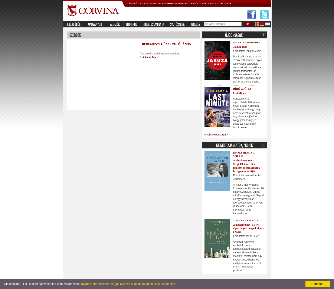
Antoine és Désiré (149, 57)
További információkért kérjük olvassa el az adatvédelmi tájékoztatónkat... (129, 284)
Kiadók (195, 3)
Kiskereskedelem (153, 3)
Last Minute (240, 93)
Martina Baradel (247, 42)
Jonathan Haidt (245, 220)
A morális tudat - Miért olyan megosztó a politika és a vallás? (248, 228)
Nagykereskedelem (177, 3)
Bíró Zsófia (242, 88)
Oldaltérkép (224, 3)
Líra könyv (135, 3)
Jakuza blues (240, 46)
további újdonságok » (216, 134)
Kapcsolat (208, 3)
